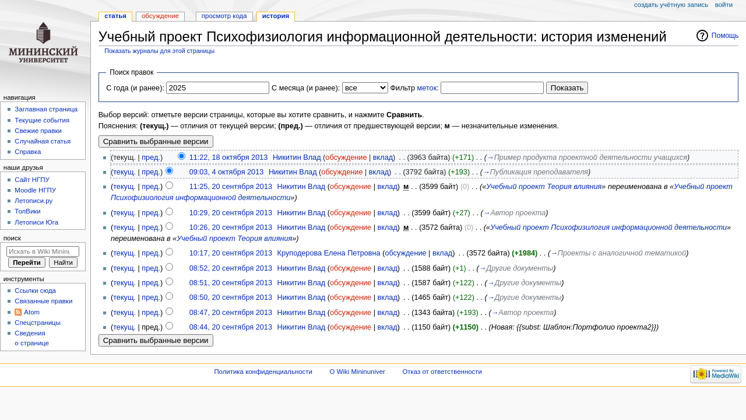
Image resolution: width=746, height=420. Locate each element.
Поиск (12, 238)
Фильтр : (414, 88)
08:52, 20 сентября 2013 (230, 268)
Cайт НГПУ (32, 179)
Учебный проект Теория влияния (543, 187)
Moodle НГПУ (35, 190)
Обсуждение (160, 15)
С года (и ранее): (135, 88)
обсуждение (346, 157)
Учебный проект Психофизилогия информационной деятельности (608, 227)
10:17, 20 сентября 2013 (230, 253)
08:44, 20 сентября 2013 (230, 327)
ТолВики (27, 211)
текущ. (124, 172)
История (276, 15)
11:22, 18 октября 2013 (228, 157)
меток (427, 88)
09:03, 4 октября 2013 (226, 172)
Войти (724, 4)
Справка (28, 151)
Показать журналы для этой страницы (159, 50)
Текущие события (42, 120)
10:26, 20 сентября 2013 (230, 227)
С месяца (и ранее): (306, 88)
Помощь (725, 36)
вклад (383, 157)
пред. (151, 157)
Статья (115, 15)
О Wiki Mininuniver (357, 371)
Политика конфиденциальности (263, 371)
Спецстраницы (38, 322)
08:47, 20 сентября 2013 (230, 313)
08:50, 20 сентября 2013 (230, 297)
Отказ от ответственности (441, 371)
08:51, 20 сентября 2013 (230, 283)
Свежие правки (38, 130)
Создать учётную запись (671, 4)
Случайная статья (43, 141)
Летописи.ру (33, 200)
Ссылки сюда (35, 290)
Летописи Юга (36, 222)
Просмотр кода (224, 15)
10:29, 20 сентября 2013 (230, 213)
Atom (32, 312)
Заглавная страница (46, 109)
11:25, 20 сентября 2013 (230, 187)
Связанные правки (43, 301)
